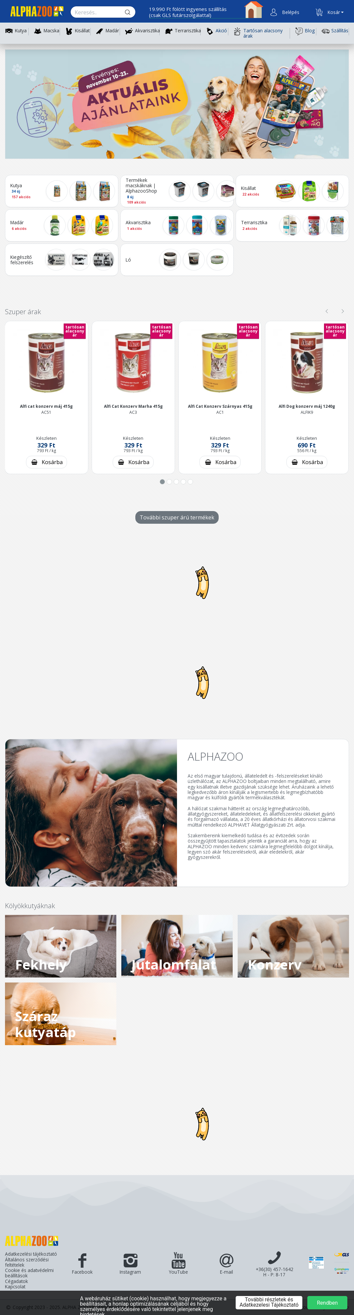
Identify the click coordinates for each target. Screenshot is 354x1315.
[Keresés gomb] (133, 12)
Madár (112, 31)
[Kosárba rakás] (46, 462)
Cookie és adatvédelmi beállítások (29, 1273)
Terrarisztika (188, 31)
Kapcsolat (15, 1286)
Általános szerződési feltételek (27, 1262)
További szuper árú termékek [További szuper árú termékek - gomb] (177, 517)
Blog (305, 31)
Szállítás (334, 31)
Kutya (21, 31)
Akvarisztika (147, 31)
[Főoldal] (34, 12)
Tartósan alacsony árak (258, 33)
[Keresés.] (96, 12)
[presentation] (326, 311)
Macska (51, 31)
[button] (290, 12)
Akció (216, 31)
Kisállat (82, 31)
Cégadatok (16, 1281)
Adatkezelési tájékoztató (31, 1254)
